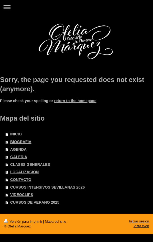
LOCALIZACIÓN (24, 172)
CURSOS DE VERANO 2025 (34, 202)
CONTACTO (20, 179)
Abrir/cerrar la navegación (76, 7)
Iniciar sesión (139, 221)
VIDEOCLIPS (21, 195)
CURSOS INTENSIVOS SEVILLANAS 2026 (47, 187)
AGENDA (18, 149)
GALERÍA (18, 157)
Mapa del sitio (55, 221)
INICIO (16, 134)
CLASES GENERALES (30, 164)
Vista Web (141, 226)
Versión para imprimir (23, 221)
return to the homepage (75, 101)
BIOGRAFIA (20, 142)
